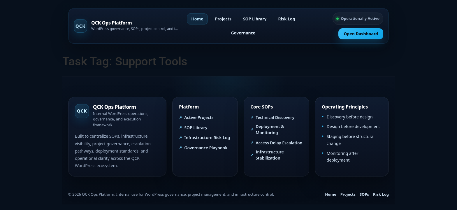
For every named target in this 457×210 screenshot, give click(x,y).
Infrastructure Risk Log (207, 137)
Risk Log (286, 19)
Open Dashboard (361, 33)
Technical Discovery (275, 117)
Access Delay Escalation (279, 143)
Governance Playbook (205, 147)
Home (197, 19)
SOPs (364, 194)
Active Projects (198, 117)
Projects (223, 19)
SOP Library (255, 19)
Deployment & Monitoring (270, 129)
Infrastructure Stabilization (270, 155)
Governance (243, 33)
